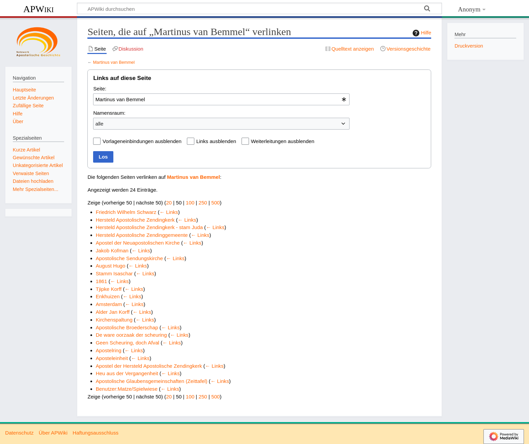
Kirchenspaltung (114, 320)
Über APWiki (53, 433)
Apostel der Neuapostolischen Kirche (138, 243)
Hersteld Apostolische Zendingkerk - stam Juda (149, 227)
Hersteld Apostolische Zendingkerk (135, 220)
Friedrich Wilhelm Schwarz (126, 212)
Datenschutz (19, 433)
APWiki (38, 9)
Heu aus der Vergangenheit (127, 373)
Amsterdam (109, 304)
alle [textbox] (99, 124)
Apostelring (108, 350)
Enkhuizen (108, 296)
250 (202, 202)
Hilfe (421, 33)
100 (190, 202)
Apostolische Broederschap (127, 327)
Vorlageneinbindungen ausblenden (142, 141)
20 (169, 202)
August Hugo (111, 266)
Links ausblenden (216, 141)
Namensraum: (109, 113)
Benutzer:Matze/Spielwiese (127, 389)
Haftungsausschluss (95, 433)
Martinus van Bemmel (114, 62)
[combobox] (221, 99)
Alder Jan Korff (113, 312)
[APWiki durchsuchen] (259, 8)
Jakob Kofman (112, 250)
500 (215, 202)
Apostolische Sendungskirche (129, 258)
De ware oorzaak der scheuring (131, 335)
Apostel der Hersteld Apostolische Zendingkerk (149, 366)
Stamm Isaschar (114, 273)
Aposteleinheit (112, 358)
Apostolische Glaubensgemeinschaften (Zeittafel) (151, 381)
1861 (101, 281)
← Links (169, 212)
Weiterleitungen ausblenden (282, 141)
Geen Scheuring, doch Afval (127, 342)
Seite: (99, 88)
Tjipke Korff (109, 289)
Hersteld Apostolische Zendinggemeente (142, 235)
